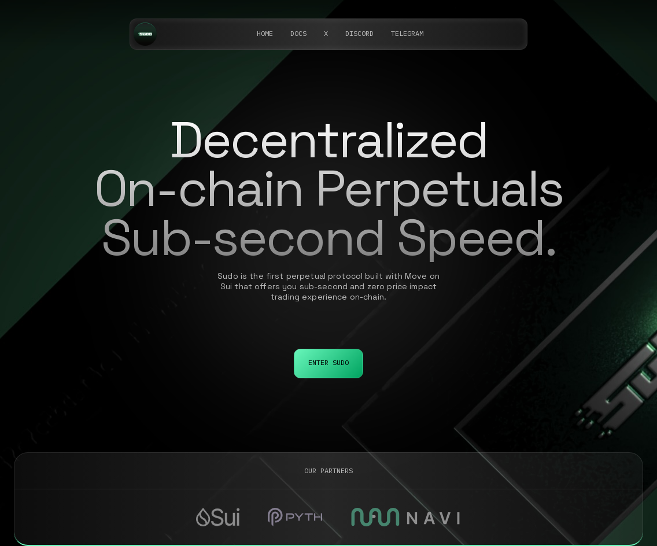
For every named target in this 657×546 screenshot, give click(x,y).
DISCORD (359, 33)
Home (265, 33)
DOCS (298, 33)
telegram (407, 33)
